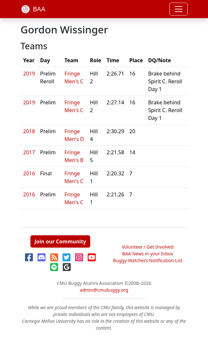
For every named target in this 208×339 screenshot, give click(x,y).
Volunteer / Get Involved (148, 247)
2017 (29, 152)
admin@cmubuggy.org (104, 290)
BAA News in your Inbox (147, 254)
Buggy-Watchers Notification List (147, 260)
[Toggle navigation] (179, 9)
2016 (29, 173)
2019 (29, 73)
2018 (29, 131)
